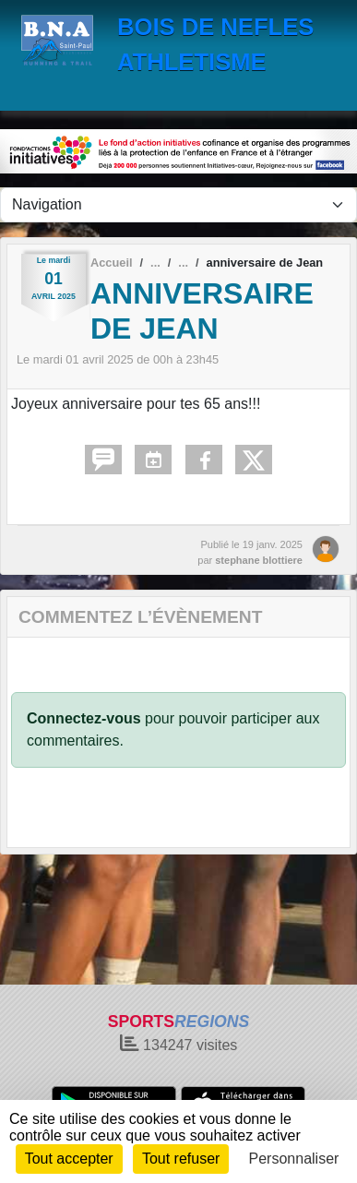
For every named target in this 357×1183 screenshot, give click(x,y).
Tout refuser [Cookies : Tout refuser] (181, 1158)
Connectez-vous (84, 718)
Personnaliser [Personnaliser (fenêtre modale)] (294, 1158)
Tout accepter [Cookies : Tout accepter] (69, 1158)
